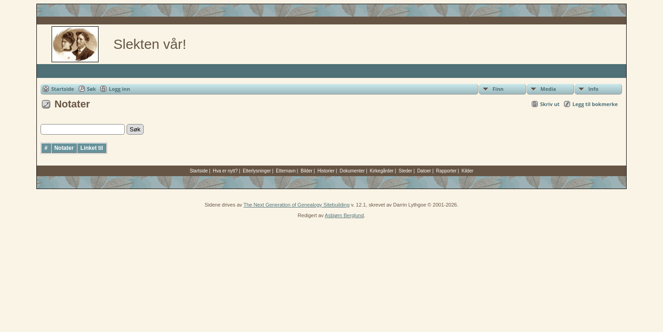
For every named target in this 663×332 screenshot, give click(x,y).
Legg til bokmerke (595, 104)
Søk (91, 88)
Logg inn (119, 88)
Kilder (468, 170)
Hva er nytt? (225, 170)
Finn (498, 88)
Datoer (424, 170)
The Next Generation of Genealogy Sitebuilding (297, 205)
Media (548, 88)
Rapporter (446, 170)
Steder (405, 170)
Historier (326, 170)
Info (593, 88)
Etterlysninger (257, 170)
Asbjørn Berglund (344, 215)
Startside (62, 88)
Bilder (307, 170)
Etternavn (286, 170)
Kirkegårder (382, 170)
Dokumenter (352, 170)
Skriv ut (549, 104)
